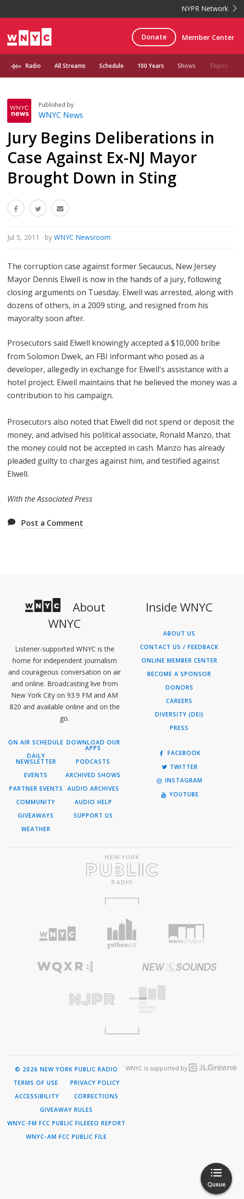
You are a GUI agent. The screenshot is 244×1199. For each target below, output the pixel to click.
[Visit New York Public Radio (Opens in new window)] (122, 869)
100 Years (150, 66)
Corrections (96, 1096)
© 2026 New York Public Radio (66, 1069)
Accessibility (37, 1096)
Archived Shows (93, 775)
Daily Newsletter (36, 759)
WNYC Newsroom (82, 237)
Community (35, 802)
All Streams (70, 66)
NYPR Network (209, 8)
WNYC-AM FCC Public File (66, 1137)
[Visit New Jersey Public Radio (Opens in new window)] (64, 999)
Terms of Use (35, 1083)
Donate (154, 36)
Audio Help (93, 802)
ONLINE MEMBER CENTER (179, 661)
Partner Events (36, 789)
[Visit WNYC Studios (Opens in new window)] (186, 933)
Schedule (111, 66)
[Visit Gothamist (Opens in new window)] (122, 933)
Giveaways (36, 816)
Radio (33, 66)
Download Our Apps (93, 745)
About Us (179, 634)
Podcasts (93, 762)
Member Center (208, 37)
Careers (179, 701)
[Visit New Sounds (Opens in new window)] (179, 967)
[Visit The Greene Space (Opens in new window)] (179, 999)
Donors (179, 688)
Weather (36, 829)
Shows (187, 66)
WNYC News (61, 115)
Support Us (93, 816)
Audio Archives (93, 789)
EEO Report (106, 1123)
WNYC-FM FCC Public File (47, 1123)
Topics (218, 66)
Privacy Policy (95, 1083)
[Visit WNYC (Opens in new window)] (58, 933)
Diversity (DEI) (179, 714)
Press (179, 728)
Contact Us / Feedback (179, 647)
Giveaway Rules (66, 1110)
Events (36, 775)
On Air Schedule (36, 742)
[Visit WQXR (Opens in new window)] (64, 967)
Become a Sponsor (179, 674)
